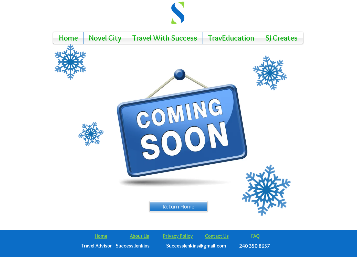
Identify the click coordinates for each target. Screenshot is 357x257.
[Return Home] (178, 206)
